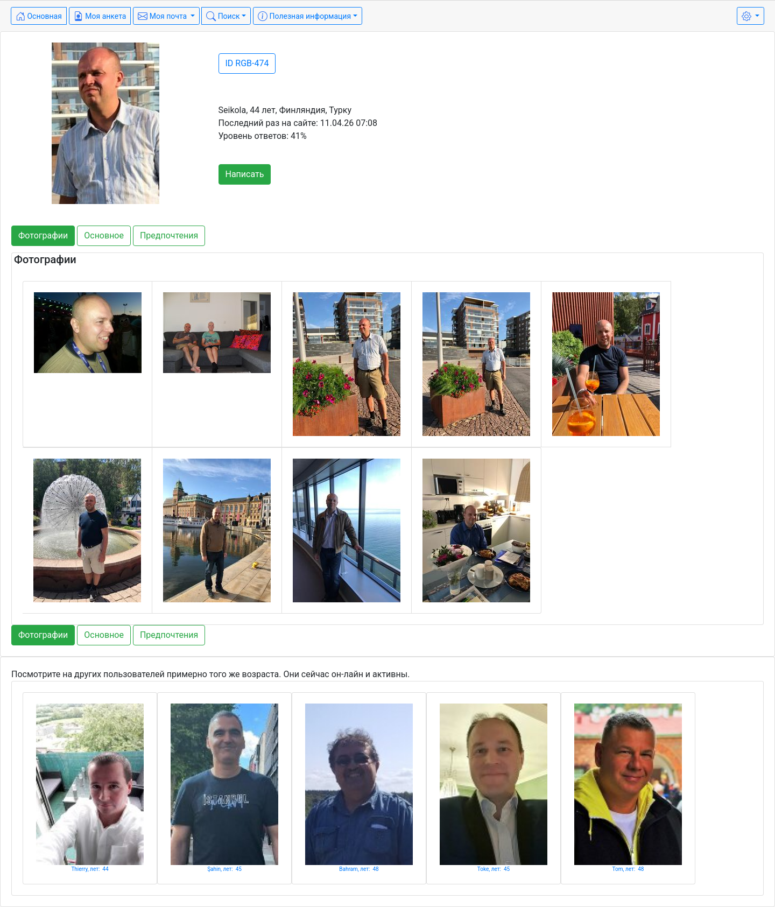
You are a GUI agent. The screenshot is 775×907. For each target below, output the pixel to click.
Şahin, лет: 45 (224, 869)
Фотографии (43, 235)
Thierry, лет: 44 (89, 869)
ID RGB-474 (247, 63)
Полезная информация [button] (304, 16)
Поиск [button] (222, 16)
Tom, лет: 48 (628, 869)
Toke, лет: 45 (493, 869)
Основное (104, 235)
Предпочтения (169, 235)
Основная (39, 16)
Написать (245, 174)
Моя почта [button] (163, 16)
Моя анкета (100, 16)
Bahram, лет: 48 (359, 869)
